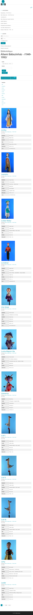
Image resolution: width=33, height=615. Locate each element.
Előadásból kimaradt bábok (6, 25)
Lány (3, 561)
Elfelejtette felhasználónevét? (6, 46)
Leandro (4, 174)
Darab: (3, 91)
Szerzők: (3, 93)
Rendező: (3, 89)
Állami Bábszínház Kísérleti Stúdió (7, 19)
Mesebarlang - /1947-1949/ (6, 12)
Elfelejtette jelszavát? (4, 48)
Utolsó (9, 605)
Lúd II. (3, 477)
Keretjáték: (4, 99)
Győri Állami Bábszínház (5, 27)
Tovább (6, 605)
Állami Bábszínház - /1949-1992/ (7, 15)
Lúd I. (3, 435)
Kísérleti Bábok (4, 23)
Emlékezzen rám (4, 40)
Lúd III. (4, 519)
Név (2, 84)
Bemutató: (3, 102)
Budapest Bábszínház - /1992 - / (7, 29)
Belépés (3, 43)
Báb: (2, 95)
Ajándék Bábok (4, 21)
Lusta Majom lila (8, 351)
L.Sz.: (3, 104)
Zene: (3, 101)
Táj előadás (3, 17)
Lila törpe (5, 307)
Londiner (5, 263)
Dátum (3, 88)
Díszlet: (3, 97)
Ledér (3, 583)
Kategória (3, 86)
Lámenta (5, 393)
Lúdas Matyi (6, 220)
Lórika (3, 130)
